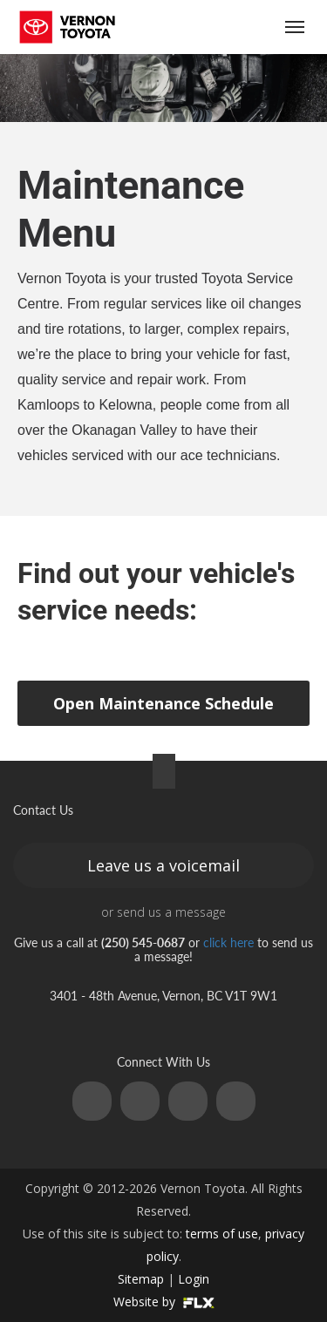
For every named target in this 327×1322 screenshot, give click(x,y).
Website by (164, 1301)
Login (193, 1279)
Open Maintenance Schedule (163, 703)
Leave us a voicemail (163, 865)
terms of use (222, 1233)
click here (228, 942)
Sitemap (141, 1279)
